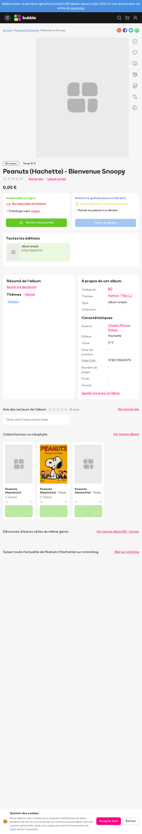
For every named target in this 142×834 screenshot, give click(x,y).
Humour (113, 295)
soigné (35, 211)
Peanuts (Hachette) (27, 30)
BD (110, 289)
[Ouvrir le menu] (7, 17)
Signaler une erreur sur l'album (101, 393)
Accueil (7, 30)
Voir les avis (35, 179)
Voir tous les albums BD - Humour (118, 531)
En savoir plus (75, 8)
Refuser (131, 821)
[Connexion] (135, 17)
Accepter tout (108, 821)
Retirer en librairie (105, 222)
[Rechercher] (119, 17)
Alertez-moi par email (36, 222)
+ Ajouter (29, 294)
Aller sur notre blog (127, 552)
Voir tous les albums (126, 434)
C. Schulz (11, 497)
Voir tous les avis (128, 409)
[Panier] (127, 17)
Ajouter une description (22, 287)
